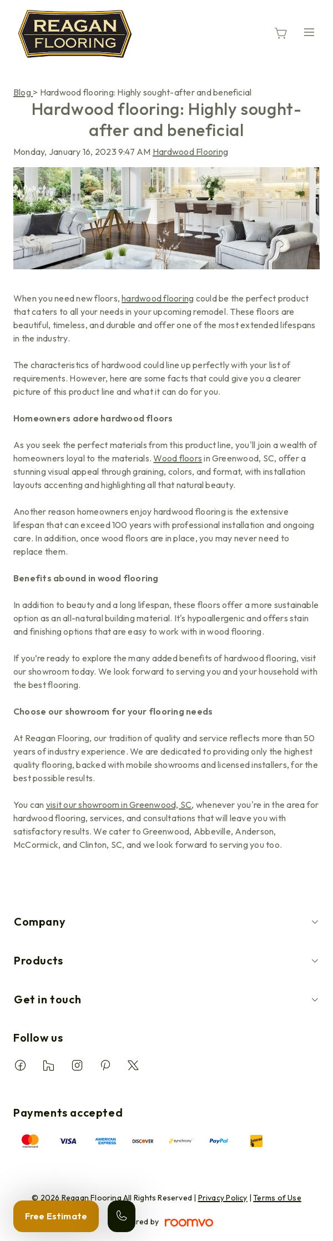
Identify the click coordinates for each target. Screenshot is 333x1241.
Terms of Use (277, 1198)
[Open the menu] (309, 31)
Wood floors (177, 458)
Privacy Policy (223, 1198)
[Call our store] (121, 1216)
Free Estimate (56, 1216)
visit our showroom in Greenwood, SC (118, 804)
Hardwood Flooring (190, 151)
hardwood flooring (158, 298)
